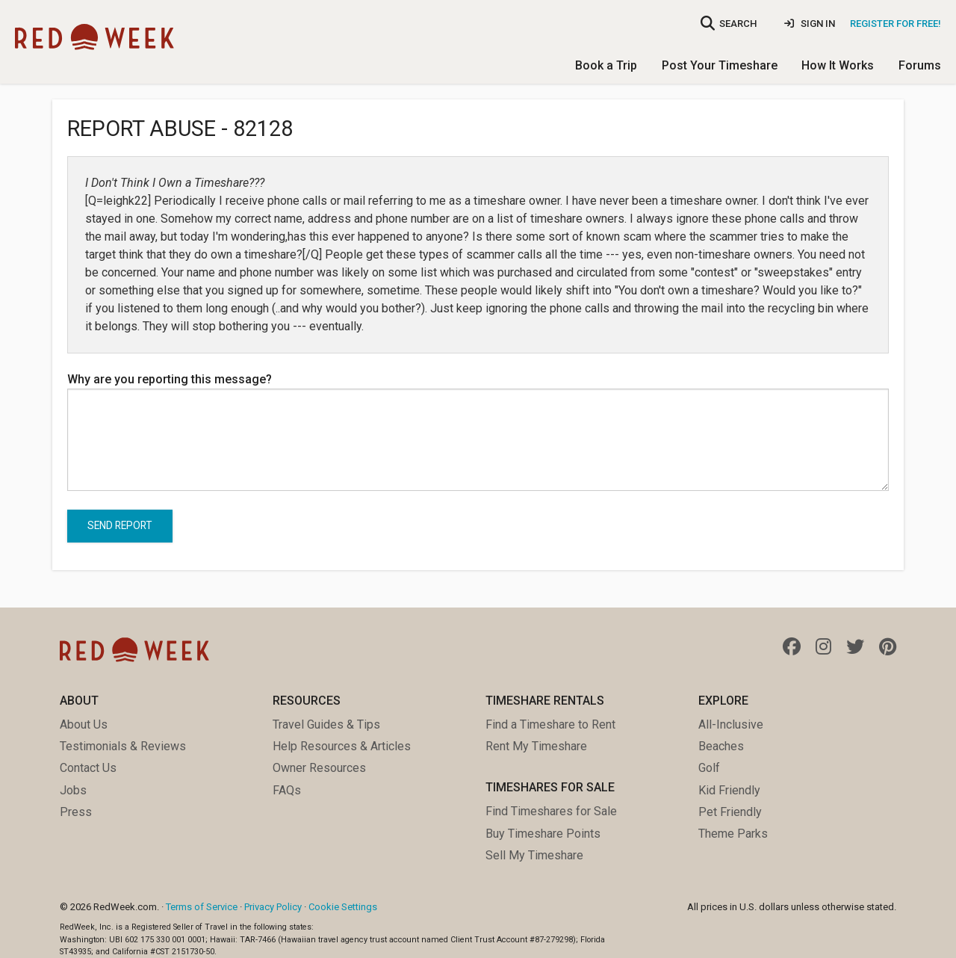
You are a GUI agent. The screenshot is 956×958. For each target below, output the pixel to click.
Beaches (721, 746)
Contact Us (88, 768)
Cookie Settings (342, 906)
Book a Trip (606, 65)
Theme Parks (733, 833)
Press (76, 812)
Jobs (73, 790)
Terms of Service (202, 906)
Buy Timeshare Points (542, 833)
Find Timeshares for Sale (551, 811)
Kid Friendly (729, 790)
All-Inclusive (730, 724)
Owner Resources (319, 768)
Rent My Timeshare (536, 746)
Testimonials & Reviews (123, 746)
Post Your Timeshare (719, 65)
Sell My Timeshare (534, 855)
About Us (84, 724)
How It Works (837, 65)
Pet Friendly (730, 812)
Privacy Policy (273, 906)
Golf (709, 768)
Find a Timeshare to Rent (550, 724)
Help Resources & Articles (342, 746)
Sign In (809, 23)
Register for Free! (895, 23)
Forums (919, 65)
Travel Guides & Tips (326, 724)
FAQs (287, 790)
